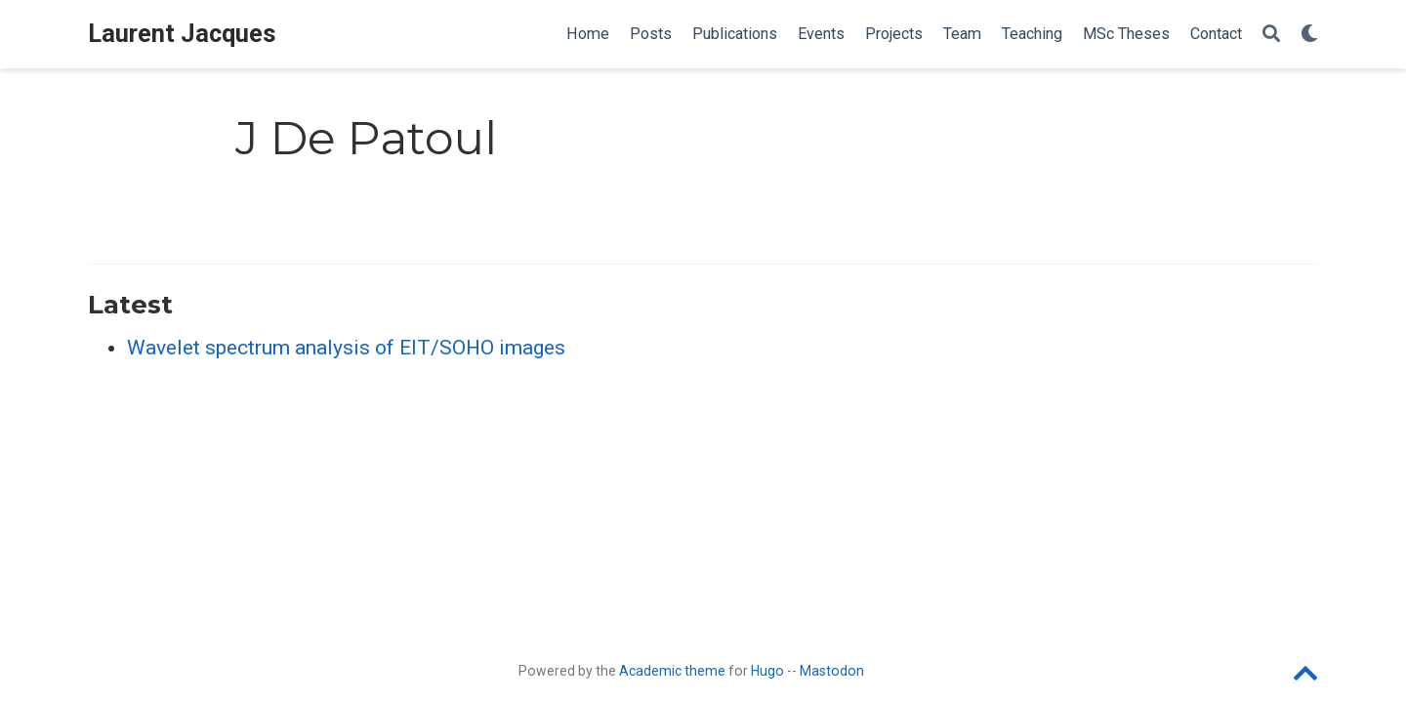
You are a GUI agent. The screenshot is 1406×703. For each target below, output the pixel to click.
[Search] (1271, 34)
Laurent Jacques (182, 34)
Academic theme (672, 671)
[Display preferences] (1309, 34)
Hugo (767, 671)
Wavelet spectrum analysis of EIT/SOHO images (346, 347)
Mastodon (832, 671)
